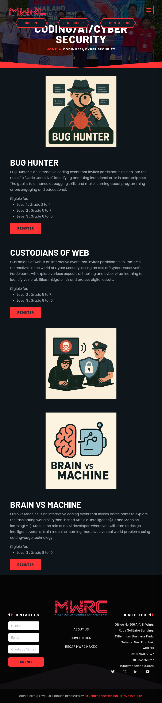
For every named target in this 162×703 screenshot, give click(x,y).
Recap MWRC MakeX (81, 646)
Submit (26, 662)
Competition (81, 638)
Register (25, 228)
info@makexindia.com (137, 666)
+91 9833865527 (142, 660)
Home (52, 49)
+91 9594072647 (142, 654)
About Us (81, 629)
